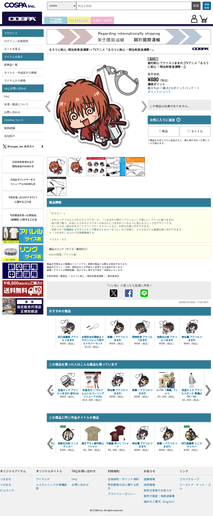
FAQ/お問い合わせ (15, 88)
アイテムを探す (13, 57)
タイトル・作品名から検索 (20, 73)
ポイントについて (159, 92)
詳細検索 (206, 5)
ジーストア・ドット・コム (195, 486)
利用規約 (113, 471)
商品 (163, 131)
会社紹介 (9, 136)
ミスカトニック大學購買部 (51, 486)
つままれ (5, 479)
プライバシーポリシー (122, 494)
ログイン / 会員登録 (16, 41)
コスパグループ (189, 479)
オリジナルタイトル (49, 471)
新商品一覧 (11, 65)
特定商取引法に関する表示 (123, 486)
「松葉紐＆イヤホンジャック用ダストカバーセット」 (91, 229)
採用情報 (149, 485)
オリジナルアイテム (13, 471)
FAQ (6, 96)
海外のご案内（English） (160, 502)
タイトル (195, 131)
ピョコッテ (7, 490)
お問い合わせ (12, 112)
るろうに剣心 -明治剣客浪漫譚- (69, 49)
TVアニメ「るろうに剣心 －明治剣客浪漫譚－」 (124, 49)
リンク (184, 471)
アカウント (11, 33)
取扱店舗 (9, 128)
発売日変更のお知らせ (158, 490)
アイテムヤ (43, 479)
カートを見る (12, 49)
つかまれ (5, 485)
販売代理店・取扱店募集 (159, 496)
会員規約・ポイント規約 (123, 479)
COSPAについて (14, 120)
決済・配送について (16, 104)
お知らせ (149, 471)
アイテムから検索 (15, 80)
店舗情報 (149, 479)
